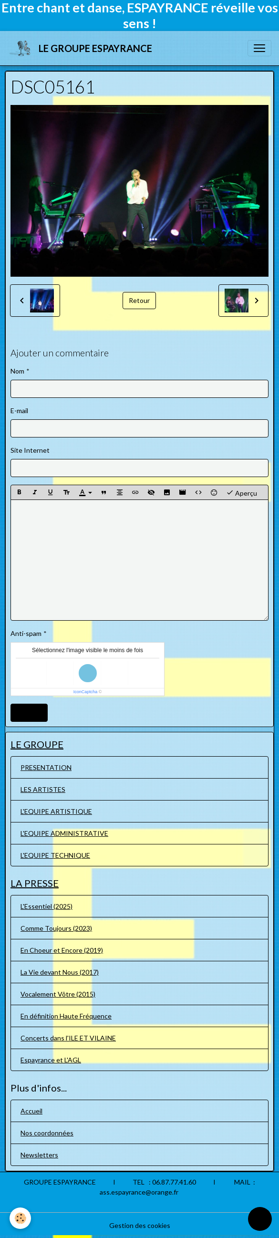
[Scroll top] (260, 1219)
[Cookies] (20, 1218)
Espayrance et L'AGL (51, 1060)
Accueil (31, 1111)
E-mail (19, 410)
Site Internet (30, 450)
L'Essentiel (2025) (46, 906)
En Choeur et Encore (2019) (62, 950)
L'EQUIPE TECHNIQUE (55, 855)
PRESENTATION (46, 767)
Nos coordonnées (47, 1133)
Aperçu (241, 492)
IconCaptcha (85, 691)
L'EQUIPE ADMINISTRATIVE (64, 833)
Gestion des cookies (139, 1225)
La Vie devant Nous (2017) (60, 972)
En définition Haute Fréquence (66, 1016)
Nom (17, 371)
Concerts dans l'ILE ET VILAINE (68, 1038)
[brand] (82, 48)
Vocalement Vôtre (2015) (58, 994)
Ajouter (29, 712)
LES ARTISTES (43, 789)
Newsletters (39, 1155)
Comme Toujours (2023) (56, 928)
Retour (139, 300)
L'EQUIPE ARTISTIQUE (56, 811)
